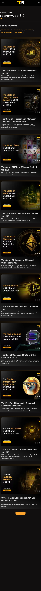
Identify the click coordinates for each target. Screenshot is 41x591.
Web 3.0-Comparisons (18, 29)
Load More (20, 513)
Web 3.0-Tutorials (18, 32)
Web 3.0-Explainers (29, 29)
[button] (3, 3)
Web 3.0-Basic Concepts (5, 29)
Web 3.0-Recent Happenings (6, 32)
